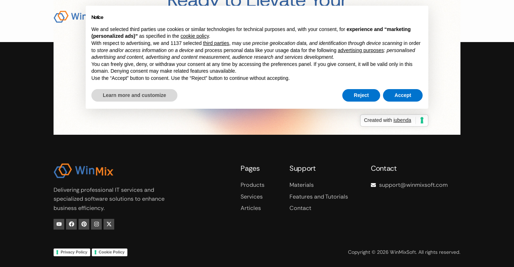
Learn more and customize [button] (134, 95)
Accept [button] (402, 95)
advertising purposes (361, 50)
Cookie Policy (112, 252)
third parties (216, 43)
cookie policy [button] (195, 36)
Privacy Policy (74, 252)
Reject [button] (361, 95)
